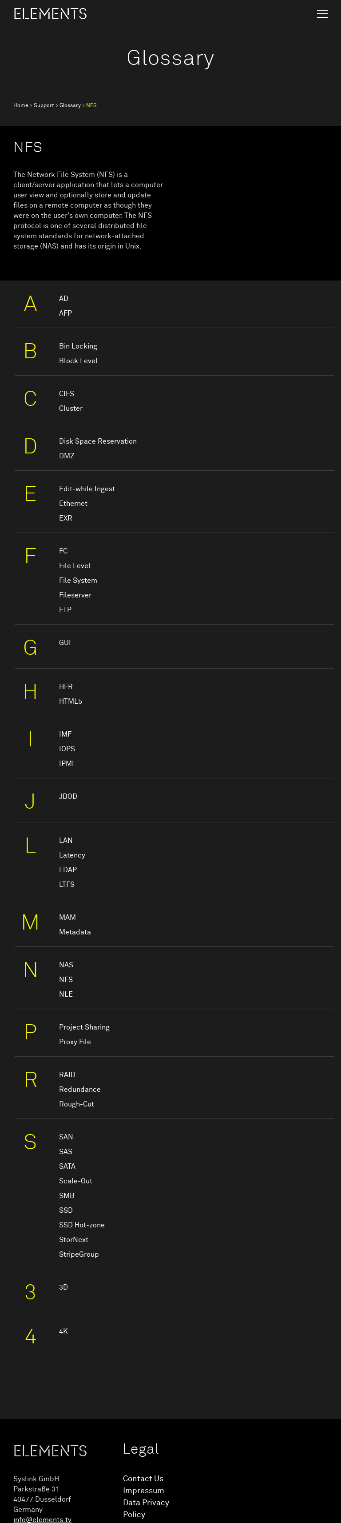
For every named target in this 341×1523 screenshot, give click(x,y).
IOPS (67, 749)
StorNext (73, 1239)
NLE (66, 994)
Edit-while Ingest (87, 489)
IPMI (66, 763)
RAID (67, 1074)
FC (63, 551)
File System (78, 580)
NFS (66, 979)
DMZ (67, 456)
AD (63, 298)
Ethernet (73, 503)
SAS (65, 1151)
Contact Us (143, 1479)
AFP (65, 313)
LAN (66, 840)
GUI (65, 642)
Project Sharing (84, 1027)
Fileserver (75, 595)
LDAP (68, 870)
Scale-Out (75, 1181)
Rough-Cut (76, 1104)
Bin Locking (78, 346)
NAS (66, 965)
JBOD (68, 796)
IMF (65, 734)
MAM (67, 917)
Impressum (143, 1491)
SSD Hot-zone (82, 1225)
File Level (75, 565)
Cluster (71, 408)
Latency (72, 855)
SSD (66, 1210)
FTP (65, 609)
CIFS (66, 393)
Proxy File (75, 1042)
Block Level (78, 361)
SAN (66, 1137)
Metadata (75, 932)
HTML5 (70, 701)
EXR (65, 518)
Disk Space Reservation (98, 441)
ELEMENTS (50, 14)
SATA (67, 1166)
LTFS (67, 884)
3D (63, 1287)
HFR (66, 686)
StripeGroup (79, 1254)
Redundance (80, 1089)
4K (63, 1331)
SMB (67, 1195)
